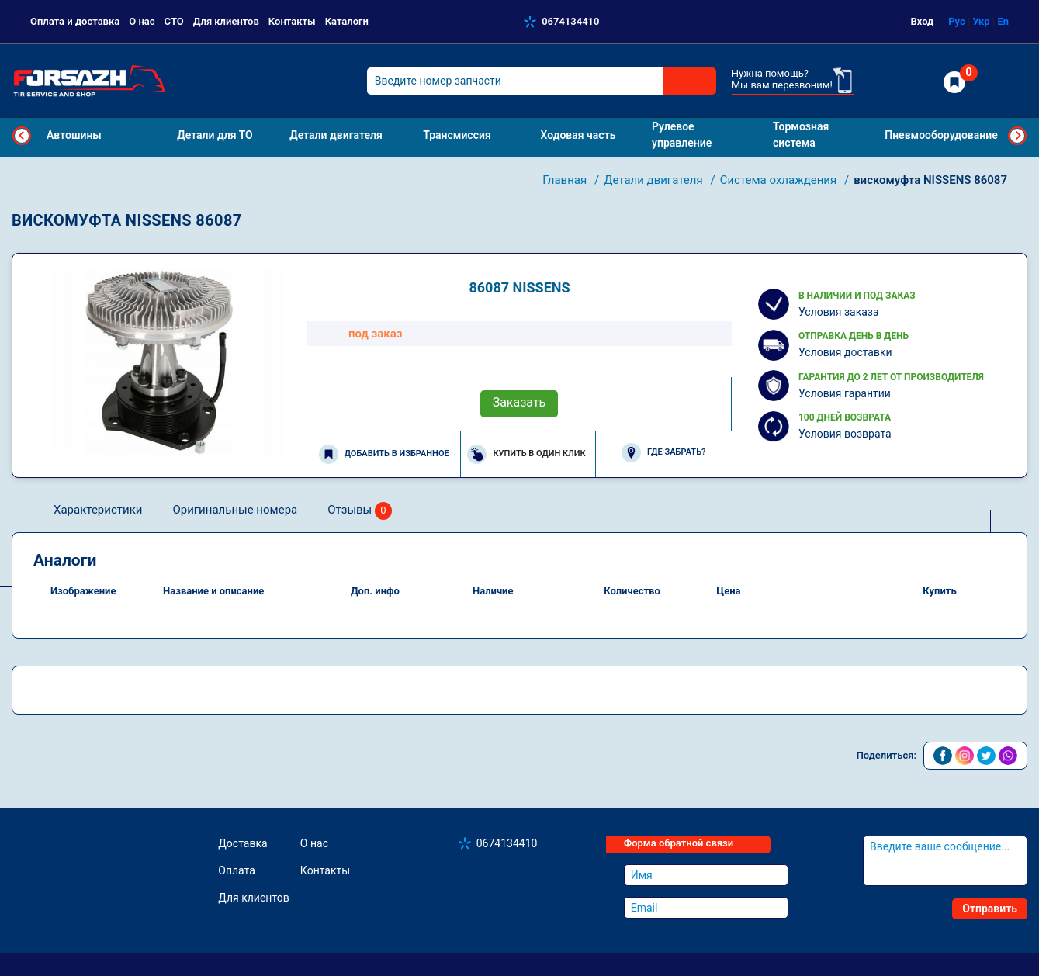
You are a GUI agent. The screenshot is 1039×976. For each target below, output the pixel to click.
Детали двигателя (654, 180)
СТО (174, 21)
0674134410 (570, 21)
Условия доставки (845, 352)
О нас (141, 21)
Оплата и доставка (74, 21)
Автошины (74, 135)
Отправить (989, 908)
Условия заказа (838, 312)
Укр (980, 21)
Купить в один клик (526, 454)
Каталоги (347, 21)
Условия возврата (845, 433)
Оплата (236, 870)
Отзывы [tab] (359, 511)
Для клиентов (226, 21)
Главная (566, 180)
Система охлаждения (780, 180)
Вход (922, 21)
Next (1017, 136)
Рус (956, 21)
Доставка (242, 843)
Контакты (292, 21)
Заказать (519, 402)
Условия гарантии (844, 393)
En (1003, 21)
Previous (21, 136)
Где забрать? (663, 452)
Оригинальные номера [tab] (234, 510)
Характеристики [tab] (98, 510)
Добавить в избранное (384, 454)
